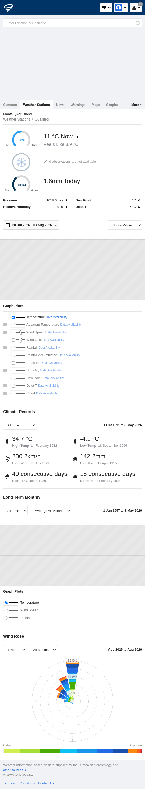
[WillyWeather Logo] (11, 7)
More (135, 105)
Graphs (112, 105)
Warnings (78, 105)
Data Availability (56, 317)
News (60, 105)
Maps (96, 105)
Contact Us (46, 783)
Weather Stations (36, 105)
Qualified (42, 119)
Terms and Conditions (19, 783)
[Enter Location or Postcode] (72, 22)
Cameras (10, 105)
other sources (13, 770)
